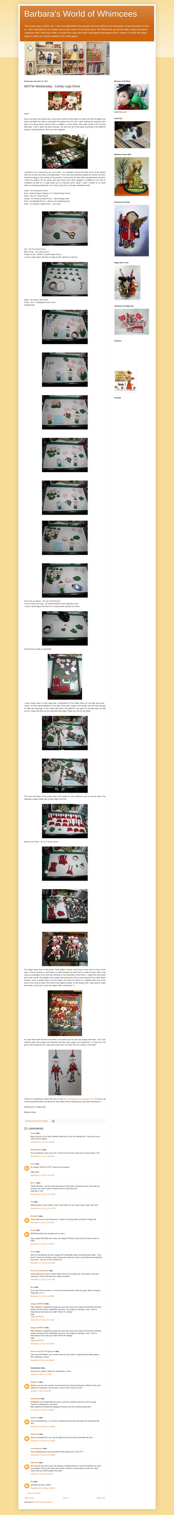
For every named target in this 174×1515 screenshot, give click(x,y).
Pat (32, 1202)
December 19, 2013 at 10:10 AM (43, 1455)
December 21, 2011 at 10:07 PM (43, 1194)
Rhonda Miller (36, 1150)
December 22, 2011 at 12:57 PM (43, 1280)
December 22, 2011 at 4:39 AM (42, 1223)
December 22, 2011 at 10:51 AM (43, 1263)
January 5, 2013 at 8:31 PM (41, 1391)
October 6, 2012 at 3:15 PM (41, 1374)
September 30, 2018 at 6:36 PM (43, 1488)
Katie (33, 1164)
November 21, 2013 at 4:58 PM (42, 1410)
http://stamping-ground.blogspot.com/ (79, 1099)
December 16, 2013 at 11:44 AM (43, 1441)
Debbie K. (34, 1382)
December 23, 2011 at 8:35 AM (42, 1360)
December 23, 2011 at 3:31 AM (42, 1320)
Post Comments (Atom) (43, 1502)
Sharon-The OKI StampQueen (43, 1351)
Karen (33, 1230)
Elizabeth (34, 1216)
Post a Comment (34, 1493)
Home (65, 1498)
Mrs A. (33, 1183)
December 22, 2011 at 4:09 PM (42, 1296)
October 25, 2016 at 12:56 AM (42, 1474)
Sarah (33, 1252)
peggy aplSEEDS (37, 1304)
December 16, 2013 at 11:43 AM (43, 1427)
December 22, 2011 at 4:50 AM (42, 1244)
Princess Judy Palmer (39, 1271)
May (32, 1287)
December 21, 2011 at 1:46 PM (42, 1142)
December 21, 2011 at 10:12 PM (43, 1208)
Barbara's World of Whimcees (80, 14)
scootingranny (36, 1448)
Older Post (101, 1498)
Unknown (34, 1418)
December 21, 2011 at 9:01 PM (42, 1156)
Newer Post (29, 1498)
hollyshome (35, 1399)
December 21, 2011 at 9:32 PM (42, 1175)
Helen (33, 1133)
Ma (32, 1482)
